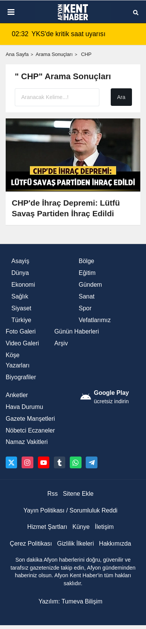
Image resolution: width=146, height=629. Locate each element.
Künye (80, 527)
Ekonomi (23, 284)
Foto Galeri (21, 331)
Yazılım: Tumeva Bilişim (70, 601)
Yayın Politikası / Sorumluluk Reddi (71, 510)
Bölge (86, 261)
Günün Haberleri (76, 331)
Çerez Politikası (31, 543)
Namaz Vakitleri (27, 442)
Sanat (87, 296)
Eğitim (87, 273)
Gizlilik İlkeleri (75, 543)
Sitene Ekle (78, 493)
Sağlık (19, 296)
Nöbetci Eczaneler (30, 430)
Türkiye (21, 320)
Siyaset (21, 308)
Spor (85, 308)
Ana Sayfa (17, 54)
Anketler (17, 395)
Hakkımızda (115, 543)
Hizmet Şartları (47, 527)
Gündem (90, 284)
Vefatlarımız (95, 320)
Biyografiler (21, 377)
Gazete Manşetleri (30, 418)
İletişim (104, 527)
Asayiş (20, 261)
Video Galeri (22, 343)
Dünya (20, 273)
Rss (52, 493)
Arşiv (61, 343)
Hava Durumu (24, 407)
